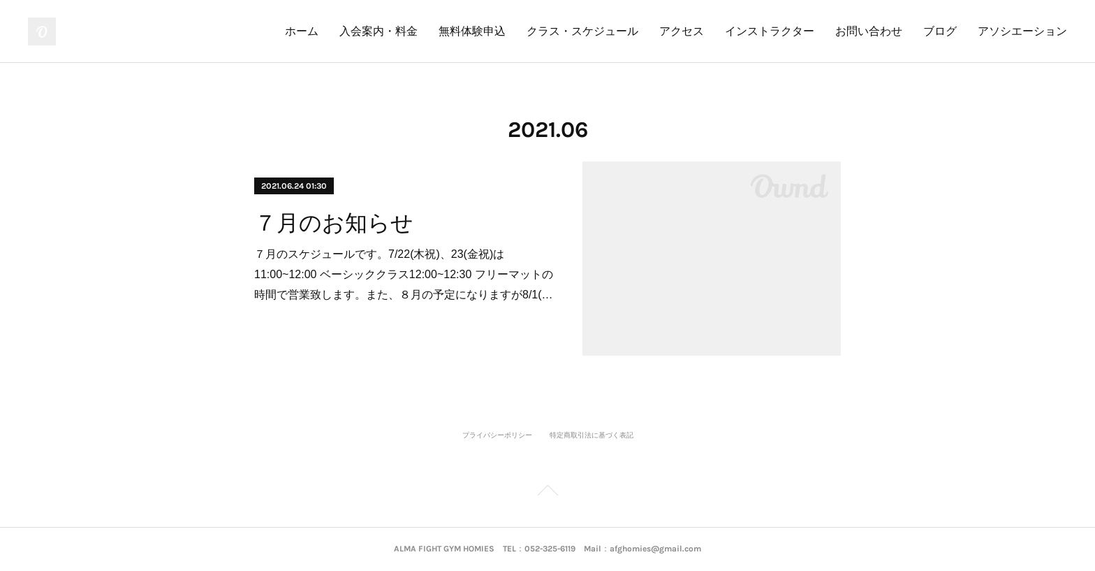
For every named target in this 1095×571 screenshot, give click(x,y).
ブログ (940, 31)
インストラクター (769, 31)
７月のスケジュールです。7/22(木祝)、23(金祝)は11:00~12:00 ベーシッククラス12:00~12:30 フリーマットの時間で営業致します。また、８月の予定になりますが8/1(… (403, 274)
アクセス (681, 31)
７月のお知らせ (333, 223)
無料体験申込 (472, 31)
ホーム (301, 31)
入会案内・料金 (378, 31)
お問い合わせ (868, 31)
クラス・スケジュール (582, 31)
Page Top (547, 492)
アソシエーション (1022, 31)
